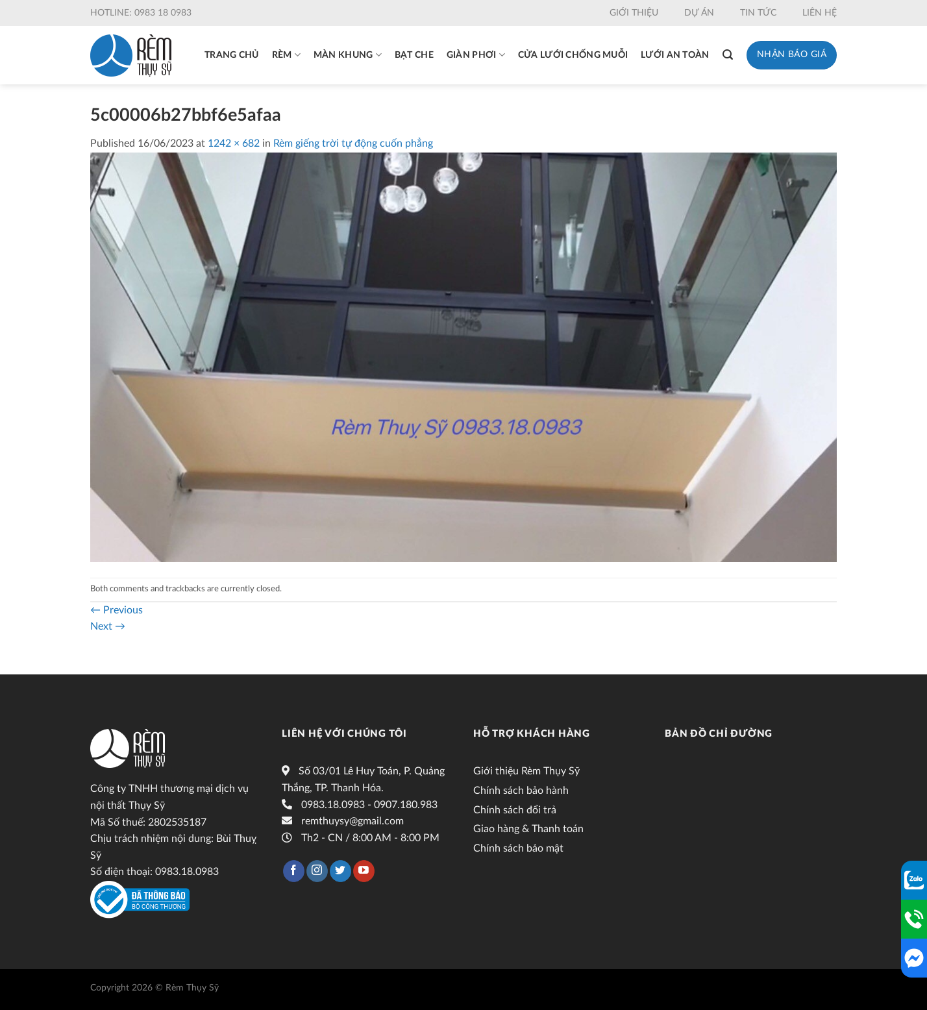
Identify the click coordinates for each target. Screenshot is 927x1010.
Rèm (286, 55)
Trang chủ (231, 55)
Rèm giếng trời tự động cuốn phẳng (353, 143)
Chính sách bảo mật (518, 848)
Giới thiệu (634, 13)
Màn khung (348, 55)
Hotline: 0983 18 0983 (141, 13)
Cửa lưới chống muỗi (573, 55)
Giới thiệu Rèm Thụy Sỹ (526, 771)
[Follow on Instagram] (317, 871)
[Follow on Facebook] (293, 871)
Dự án (699, 13)
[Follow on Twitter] (340, 871)
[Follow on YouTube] (364, 871)
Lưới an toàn (675, 55)
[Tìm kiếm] (728, 55)
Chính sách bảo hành (521, 790)
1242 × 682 (234, 143)
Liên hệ (819, 13)
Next (107, 626)
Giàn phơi (476, 55)
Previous (116, 610)
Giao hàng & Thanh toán (528, 829)
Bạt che (414, 55)
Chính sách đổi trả (514, 810)
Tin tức (758, 13)
